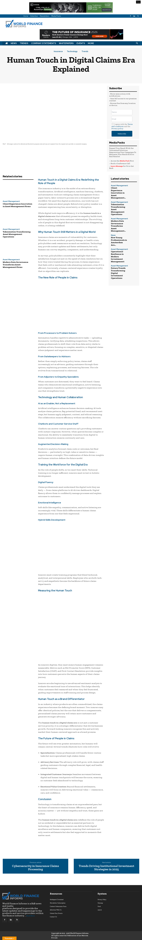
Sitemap (100, 903)
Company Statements (43, 43)
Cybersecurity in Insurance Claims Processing (35, 867)
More (91, 43)
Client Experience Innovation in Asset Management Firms (17, 205)
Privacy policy (117, 128)
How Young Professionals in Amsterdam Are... (119, 241)
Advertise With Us (55, 910)
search (100, 910)
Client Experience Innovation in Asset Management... (118, 193)
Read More (30, 916)
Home (25, 16)
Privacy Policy (102, 899)
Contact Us (53, 917)
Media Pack (125, 161)
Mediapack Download (56, 899)
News (14, 43)
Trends (24, 43)
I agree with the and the (122, 126)
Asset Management (11, 201)
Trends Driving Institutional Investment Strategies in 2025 (106, 867)
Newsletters (44, 16)
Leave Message (117, 166)
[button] (137, 43)
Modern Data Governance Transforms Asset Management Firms (15, 264)
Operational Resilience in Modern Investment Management (117, 256)
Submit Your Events (56, 913)
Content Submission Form (58, 906)
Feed (99, 906)
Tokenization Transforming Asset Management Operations (17, 234)
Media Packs (56, 16)
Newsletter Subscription (57, 903)
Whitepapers (66, 43)
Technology (72, 51)
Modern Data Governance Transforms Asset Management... (118, 226)
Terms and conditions (122, 125)
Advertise (34, 16)
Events (81, 43)
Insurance (58, 51)
